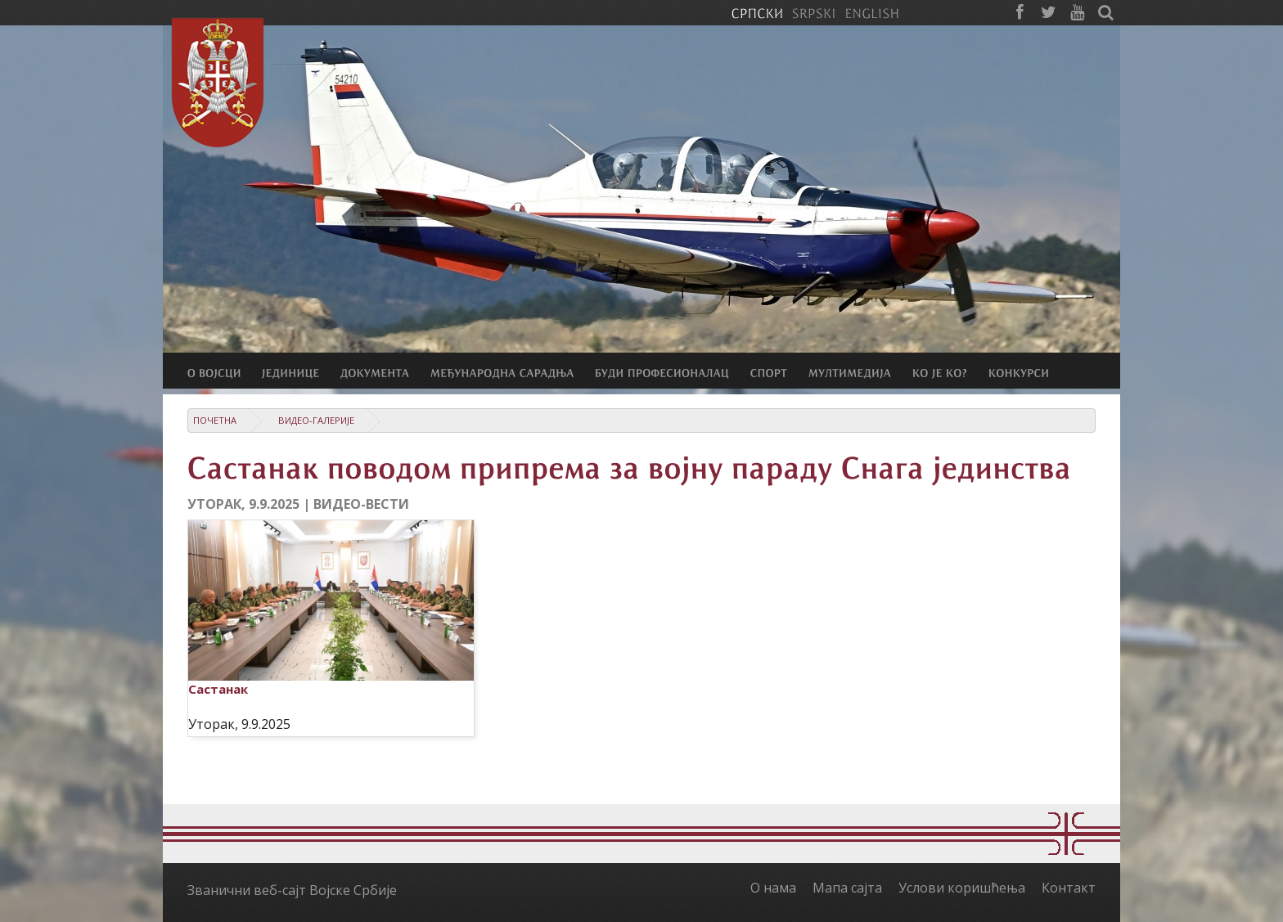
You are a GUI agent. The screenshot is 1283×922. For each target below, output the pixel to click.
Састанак (218, 689)
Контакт (1069, 888)
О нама (773, 888)
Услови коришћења (961, 888)
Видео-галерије (316, 420)
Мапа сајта (847, 888)
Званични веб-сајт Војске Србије (292, 890)
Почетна (214, 420)
